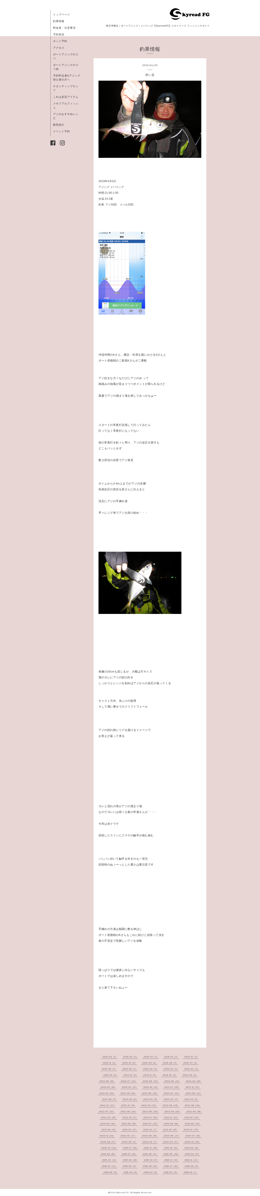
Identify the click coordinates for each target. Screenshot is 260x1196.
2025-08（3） (170, 1063)
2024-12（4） (130, 1075)
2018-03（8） (151, 1172)
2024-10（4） (170, 1075)
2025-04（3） (150, 1069)
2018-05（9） (110, 1172)
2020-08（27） (172, 1135)
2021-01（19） (170, 1129)
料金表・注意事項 (64, 27)
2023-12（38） (172, 1087)
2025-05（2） (129, 1069)
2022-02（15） (109, 1117)
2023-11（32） (193, 1087)
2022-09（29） (171, 1105)
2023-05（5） (109, 1099)
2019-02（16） (130, 1160)
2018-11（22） (191, 1160)
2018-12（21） (171, 1160)
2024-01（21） (151, 1087)
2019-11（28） (151, 1148)
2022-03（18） (194, 1111)
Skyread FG (122, 1192)
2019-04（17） (192, 1154)
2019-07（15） (129, 1154)
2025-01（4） (110, 1075)
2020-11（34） (107, 1135)
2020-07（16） (193, 1135)
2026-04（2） (110, 1056)
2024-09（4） (190, 1075)
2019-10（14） (171, 1148)
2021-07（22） (151, 1123)
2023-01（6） (191, 1099)
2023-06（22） (194, 1093)
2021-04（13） (109, 1129)
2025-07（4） (190, 1063)
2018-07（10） (171, 1166)
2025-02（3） (191, 1069)
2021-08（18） (129, 1123)
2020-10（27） (128, 1135)
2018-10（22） (109, 1166)
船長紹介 (58, 124)
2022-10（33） (149, 1105)
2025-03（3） (171, 1069)
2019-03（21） (109, 1160)
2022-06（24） (129, 1111)
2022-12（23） (108, 1105)
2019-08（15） (108, 1154)
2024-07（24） (129, 1081)
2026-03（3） (130, 1056)
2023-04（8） (130, 1099)
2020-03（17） (171, 1142)
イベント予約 (61, 131)
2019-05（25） (171, 1154)
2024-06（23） (151, 1081)
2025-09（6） (149, 1063)
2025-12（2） (191, 1056)
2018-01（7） (191, 1172)
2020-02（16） (193, 1142)
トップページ (61, 14)
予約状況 (58, 34)
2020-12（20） (192, 1129)
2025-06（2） (109, 1069)
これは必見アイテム (65, 96)
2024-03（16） (108, 1087)
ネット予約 (60, 41)
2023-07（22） (172, 1093)
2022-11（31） (128, 1105)
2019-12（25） (130, 1148)
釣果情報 (58, 21)
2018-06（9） (192, 1166)
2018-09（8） (130, 1166)
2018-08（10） (150, 1166)
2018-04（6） (131, 1172)
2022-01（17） (130, 1117)
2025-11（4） (110, 1063)
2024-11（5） (150, 1075)
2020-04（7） (150, 1142)
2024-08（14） (107, 1081)
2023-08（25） (150, 1093)
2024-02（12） (130, 1087)
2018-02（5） (171, 1172)
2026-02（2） (151, 1056)
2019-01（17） (151, 1160)
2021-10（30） (192, 1117)
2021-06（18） (171, 1123)
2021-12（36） (151, 1117)
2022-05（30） (150, 1111)
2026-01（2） (171, 1056)
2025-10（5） (129, 1063)
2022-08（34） (193, 1105)
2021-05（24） (193, 1123)
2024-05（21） (172, 1081)
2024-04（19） (194, 1081)
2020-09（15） (150, 1135)
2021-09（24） (108, 1123)
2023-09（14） (128, 1093)
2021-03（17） (130, 1129)
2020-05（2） (129, 1142)
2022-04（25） (172, 1111)
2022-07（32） (107, 1111)
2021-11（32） (171, 1117)
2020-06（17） (108, 1142)
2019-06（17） (150, 1154)
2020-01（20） (109, 1148)
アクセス (58, 47)
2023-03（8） (150, 1099)
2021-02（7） (150, 1129)
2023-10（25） (107, 1093)
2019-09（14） (192, 1148)
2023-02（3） (171, 1099)
